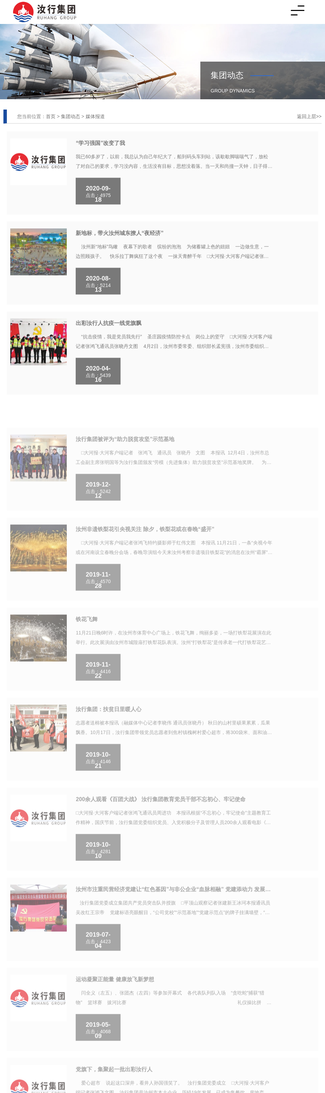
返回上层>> (309, 116)
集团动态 (70, 116)
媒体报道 (95, 116)
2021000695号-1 (74, 985)
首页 (50, 116)
